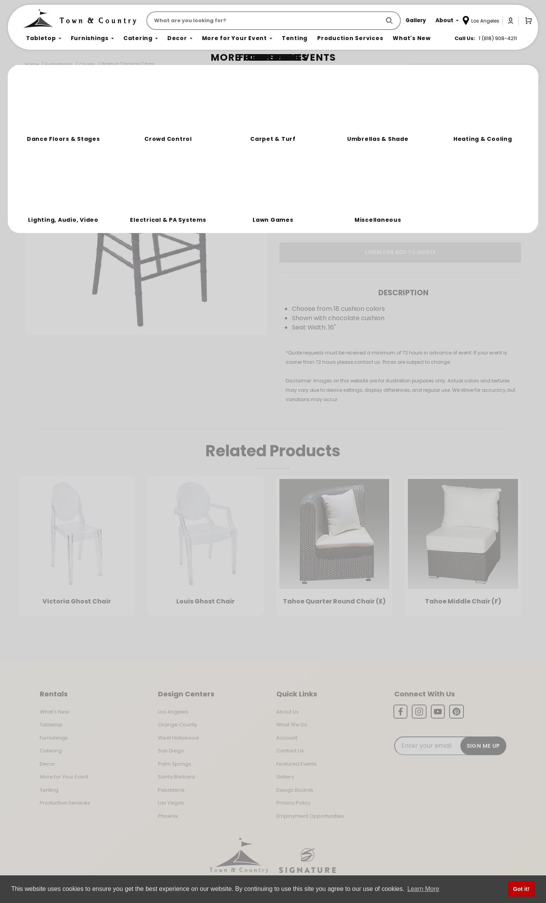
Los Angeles (173, 711)
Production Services (65, 803)
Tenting (49, 790)
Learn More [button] (423, 888)
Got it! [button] (521, 889)
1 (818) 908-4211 (498, 38)
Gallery (285, 776)
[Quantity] (489, 164)
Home (32, 64)
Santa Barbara (176, 776)
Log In (320, 214)
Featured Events (296, 764)
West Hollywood (178, 738)
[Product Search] (265, 20)
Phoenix (168, 816)
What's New (54, 711)
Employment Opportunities (310, 816)
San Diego (171, 750)
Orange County (177, 724)
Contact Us (290, 750)
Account (286, 738)
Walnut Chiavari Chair (127, 64)
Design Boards (294, 790)
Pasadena (171, 790)
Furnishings (59, 64)
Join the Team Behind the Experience (470, 77)
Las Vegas (171, 803)
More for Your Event (64, 776)
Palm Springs (174, 764)
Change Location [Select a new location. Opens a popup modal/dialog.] (425, 192)
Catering (51, 750)
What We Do (291, 724)
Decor (47, 764)
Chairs (87, 64)
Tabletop (51, 724)
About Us (287, 711)
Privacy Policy (293, 803)
